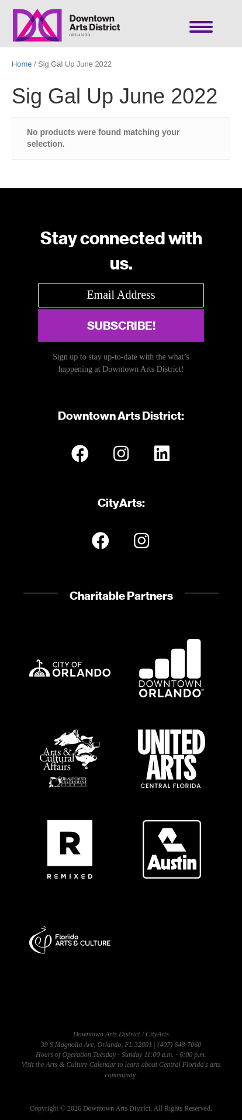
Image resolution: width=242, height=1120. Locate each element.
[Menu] (201, 27)
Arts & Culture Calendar (81, 1064)
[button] (121, 325)
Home (22, 64)
